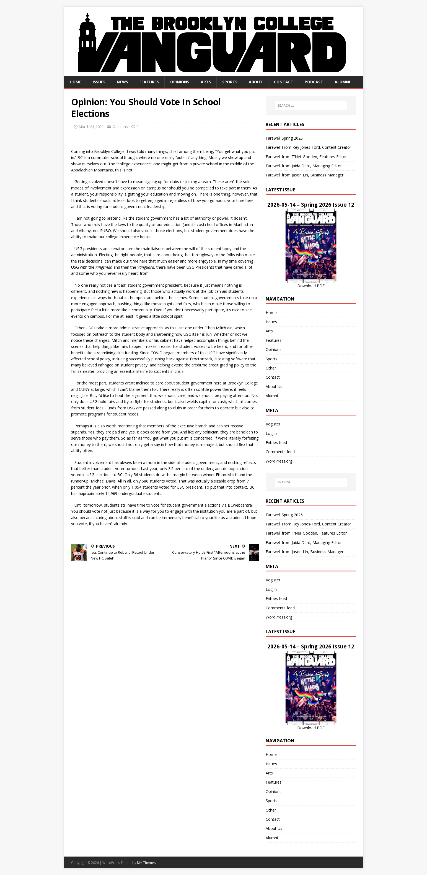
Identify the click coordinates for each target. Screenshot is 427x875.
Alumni (342, 81)
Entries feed (276, 442)
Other (271, 368)
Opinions (179, 81)
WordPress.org (279, 461)
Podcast (314, 81)
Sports (229, 81)
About (256, 81)
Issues (99, 81)
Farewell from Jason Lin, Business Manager (304, 175)
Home (75, 81)
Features (149, 81)
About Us (274, 386)
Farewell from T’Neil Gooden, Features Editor (306, 156)
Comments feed (280, 451)
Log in (271, 433)
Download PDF (311, 285)
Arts (206, 81)
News (122, 81)
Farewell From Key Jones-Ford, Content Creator (308, 147)
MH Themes (146, 862)
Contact (283, 81)
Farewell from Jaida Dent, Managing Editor (304, 165)
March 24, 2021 (91, 126)
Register (273, 424)
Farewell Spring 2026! (285, 138)
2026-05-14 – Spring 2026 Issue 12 (310, 204)
